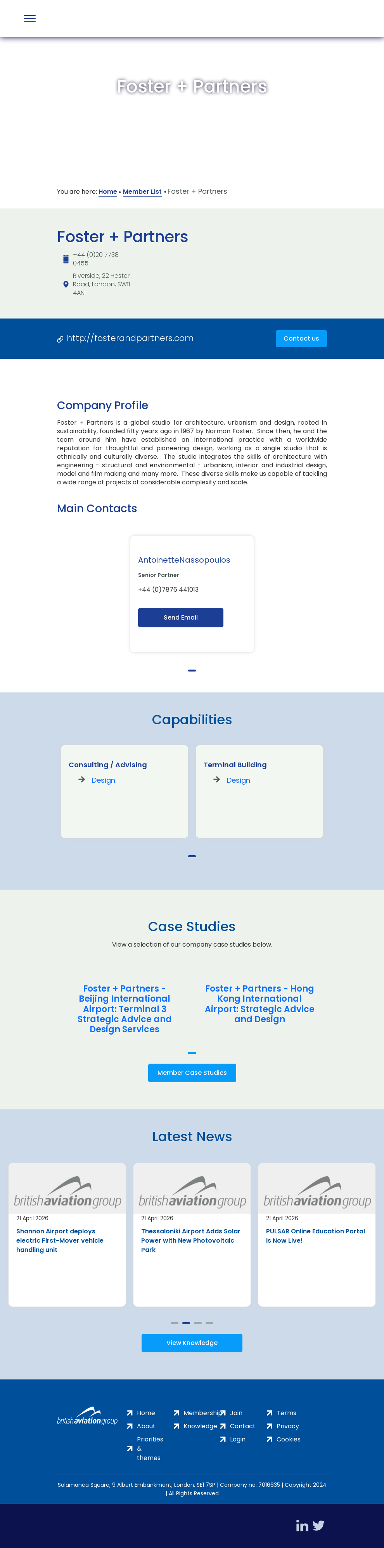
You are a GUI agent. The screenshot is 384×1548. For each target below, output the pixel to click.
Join (236, 1413)
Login (238, 1439)
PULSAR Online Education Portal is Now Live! (315, 1236)
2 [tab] (186, 1323)
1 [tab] (192, 671)
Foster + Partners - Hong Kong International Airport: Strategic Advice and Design (260, 1004)
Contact (243, 1426)
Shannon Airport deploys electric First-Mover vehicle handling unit (60, 1240)
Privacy (288, 1426)
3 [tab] (198, 1323)
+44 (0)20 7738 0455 (96, 259)
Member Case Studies (192, 1072)
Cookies (289, 1439)
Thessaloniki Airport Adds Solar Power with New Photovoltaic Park (190, 1240)
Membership (202, 1413)
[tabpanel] (192, 594)
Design (103, 780)
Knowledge (200, 1426)
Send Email (181, 617)
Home (108, 191)
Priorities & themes (150, 1448)
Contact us (301, 338)
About (146, 1426)
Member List (142, 191)
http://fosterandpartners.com (130, 338)
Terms (286, 1413)
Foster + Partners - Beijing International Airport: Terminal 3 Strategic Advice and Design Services (125, 1009)
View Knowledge (192, 1342)
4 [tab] (209, 1323)
